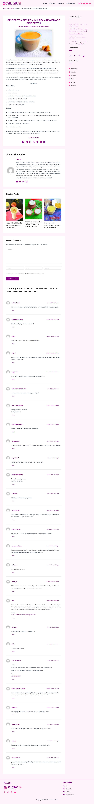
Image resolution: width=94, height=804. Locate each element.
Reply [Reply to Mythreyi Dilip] (13, 731)
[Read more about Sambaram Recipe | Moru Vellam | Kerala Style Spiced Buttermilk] (33, 209)
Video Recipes (71, 3)
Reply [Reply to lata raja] (13, 591)
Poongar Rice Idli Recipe (76, 34)
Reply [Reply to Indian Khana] (13, 310)
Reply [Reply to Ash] (13, 618)
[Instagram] (81, 3)
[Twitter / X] (34, 142)
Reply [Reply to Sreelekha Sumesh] (13, 327)
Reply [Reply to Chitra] (13, 343)
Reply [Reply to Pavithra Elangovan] (13, 431)
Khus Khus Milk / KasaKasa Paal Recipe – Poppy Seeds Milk (52, 225)
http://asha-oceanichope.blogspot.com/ (24, 615)
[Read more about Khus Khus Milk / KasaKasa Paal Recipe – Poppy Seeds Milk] (52, 209)
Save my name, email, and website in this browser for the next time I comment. (26, 273)
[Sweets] (72, 85)
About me (52, 3)
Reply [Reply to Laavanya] (13, 715)
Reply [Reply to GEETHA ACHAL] (13, 536)
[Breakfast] (73, 68)
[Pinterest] (84, 3)
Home (45, 3)
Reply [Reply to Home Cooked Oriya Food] (13, 396)
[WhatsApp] (30, 142)
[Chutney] (72, 75)
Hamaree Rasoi (15, 676)
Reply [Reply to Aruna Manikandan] (13, 415)
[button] (63, 3)
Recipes (61, 3)
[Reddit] (44, 142)
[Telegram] (37, 142)
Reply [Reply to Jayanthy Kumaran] (13, 484)
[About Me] (67, 789)
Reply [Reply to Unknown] (13, 501)
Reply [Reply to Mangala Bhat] (13, 448)
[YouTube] (87, 3)
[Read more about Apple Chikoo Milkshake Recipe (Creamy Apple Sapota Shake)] (14, 209)
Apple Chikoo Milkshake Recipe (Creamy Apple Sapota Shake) (14, 225)
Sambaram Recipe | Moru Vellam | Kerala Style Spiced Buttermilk (33, 224)
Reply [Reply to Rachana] (13, 634)
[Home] (66, 786)
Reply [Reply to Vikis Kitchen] (13, 520)
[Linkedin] (41, 142)
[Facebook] (79, 3)
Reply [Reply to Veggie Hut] (13, 379)
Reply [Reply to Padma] (13, 748)
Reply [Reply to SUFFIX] (13, 362)
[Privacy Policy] (68, 795)
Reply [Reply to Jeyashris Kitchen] (13, 555)
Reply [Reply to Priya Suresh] (13, 465)
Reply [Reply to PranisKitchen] (13, 767)
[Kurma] (72, 78)
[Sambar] (72, 72)
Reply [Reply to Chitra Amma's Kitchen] (13, 698)
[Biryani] (72, 82)
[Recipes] (66, 792)
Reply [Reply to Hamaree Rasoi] (13, 679)
